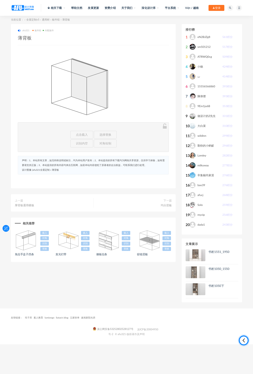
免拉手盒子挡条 (24, 254)
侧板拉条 (101, 254)
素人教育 (38, 317)
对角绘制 (105, 143)
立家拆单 (74, 317)
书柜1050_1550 (218, 268)
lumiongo (49, 317)
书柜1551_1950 (218, 251)
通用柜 (46, 19)
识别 (44, 243)
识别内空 (82, 143)
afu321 (23, 30)
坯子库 (28, 317)
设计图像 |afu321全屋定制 (36, 169)
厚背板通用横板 (24, 205)
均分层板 (166, 205)
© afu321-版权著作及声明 (130, 334)
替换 (44, 248)
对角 (44, 238)
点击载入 (82, 134)
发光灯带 (61, 254)
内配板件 (48, 30)
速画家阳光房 (88, 317)
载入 (44, 233)
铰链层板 (142, 254)
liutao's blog (62, 317)
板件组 (56, 19)
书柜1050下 (216, 285)
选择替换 (105, 134)
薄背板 (55, 169)
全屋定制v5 (32, 19)
